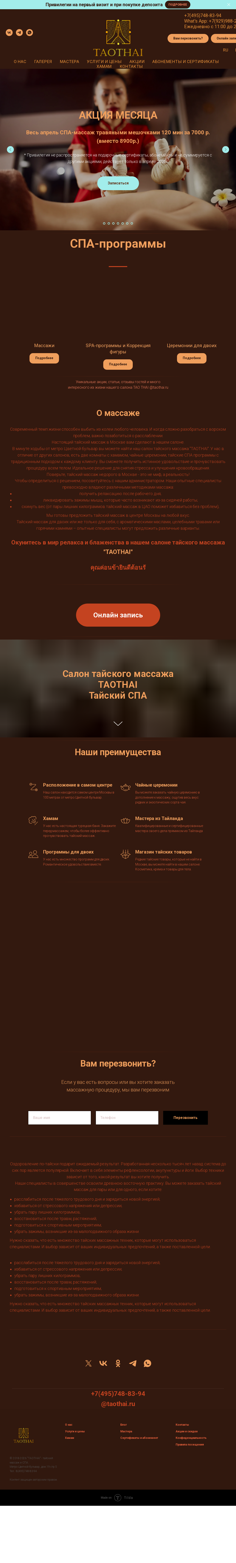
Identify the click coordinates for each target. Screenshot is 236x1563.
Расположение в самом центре (77, 785)
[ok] (118, 1363)
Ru (225, 50)
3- (214, 15)
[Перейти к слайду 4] (118, 223)
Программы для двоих (68, 852)
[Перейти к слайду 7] (132, 223)
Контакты (131, 66)
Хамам (104, 66)
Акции (137, 61)
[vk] (9, 32)
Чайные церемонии (156, 785)
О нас (20, 61)
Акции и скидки (187, 1431)
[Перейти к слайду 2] (109, 223)
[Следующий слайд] (225, 149)
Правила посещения (190, 1444)
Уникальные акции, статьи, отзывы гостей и (112, 382)
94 (218, 15)
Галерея (43, 61)
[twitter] (88, 1363)
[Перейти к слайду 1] (104, 223)
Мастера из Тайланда (159, 818)
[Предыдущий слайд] (10, 149)
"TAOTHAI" (118, 551)
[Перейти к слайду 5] (122, 223)
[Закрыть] (228, 4)
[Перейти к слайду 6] (127, 223)
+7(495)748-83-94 (118, 1394)
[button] (188, 38)
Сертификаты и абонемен (138, 1438)
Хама (68, 1438)
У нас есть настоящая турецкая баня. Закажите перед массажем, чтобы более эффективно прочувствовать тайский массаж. (79, 831)
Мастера (69, 61)
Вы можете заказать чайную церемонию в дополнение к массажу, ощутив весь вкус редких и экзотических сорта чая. (167, 797)
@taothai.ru (159, 387)
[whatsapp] (29, 32)
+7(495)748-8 (198, 15)
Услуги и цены (104, 61)
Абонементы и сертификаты (185, 61)
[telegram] (19, 32)
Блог (123, 1424)
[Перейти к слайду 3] (113, 223)
